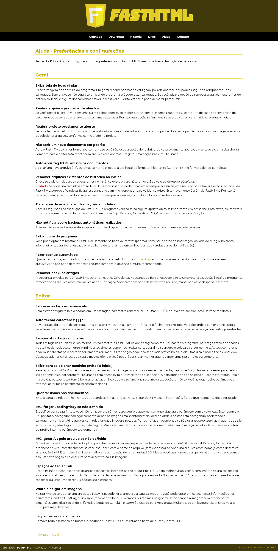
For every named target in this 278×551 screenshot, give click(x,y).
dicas (38, 507)
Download (116, 36)
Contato (183, 36)
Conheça (95, 36)
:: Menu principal (47, 534)
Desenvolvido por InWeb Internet (255, 547)
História (136, 36)
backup (145, 259)
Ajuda (166, 36)
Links (152, 36)
